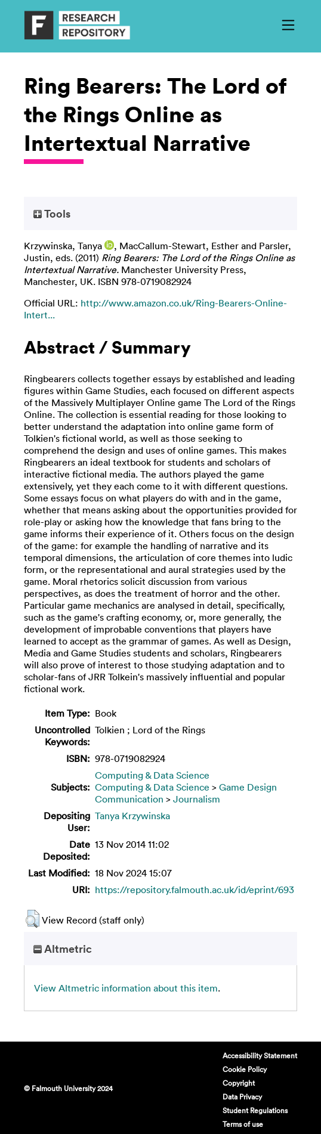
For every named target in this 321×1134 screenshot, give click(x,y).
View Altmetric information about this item (126, 988)
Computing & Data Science (152, 775)
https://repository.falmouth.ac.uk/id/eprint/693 (194, 890)
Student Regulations (255, 1110)
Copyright (239, 1082)
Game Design (248, 787)
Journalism (196, 799)
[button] (32, 919)
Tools (51, 213)
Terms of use (243, 1123)
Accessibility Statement (260, 1055)
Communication (129, 799)
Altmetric (62, 948)
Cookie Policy (245, 1069)
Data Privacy (242, 1096)
